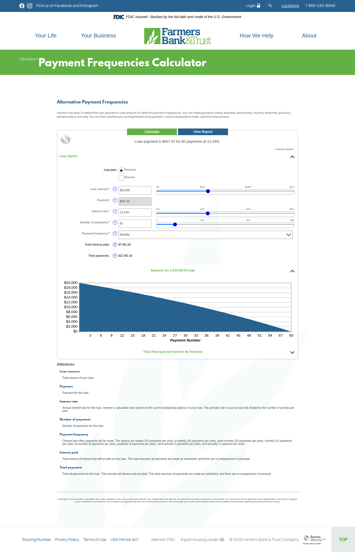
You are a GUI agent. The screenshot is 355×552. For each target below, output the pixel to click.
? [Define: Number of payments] (115, 222)
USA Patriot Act (124, 539)
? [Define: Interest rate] (115, 211)
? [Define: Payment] (115, 200)
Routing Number (36, 539)
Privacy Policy (67, 539)
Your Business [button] (98, 35)
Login (253, 5)
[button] (177, 156)
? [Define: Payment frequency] (115, 233)
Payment (130, 169)
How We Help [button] (256, 35)
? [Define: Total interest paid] (115, 244)
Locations (290, 5)
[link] (315, 540)
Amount (129, 177)
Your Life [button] (46, 35)
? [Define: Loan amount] (115, 189)
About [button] (309, 35)
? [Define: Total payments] (115, 255)
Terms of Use (94, 539)
